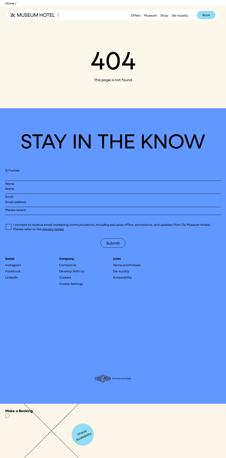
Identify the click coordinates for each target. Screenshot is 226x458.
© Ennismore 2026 (113, 379)
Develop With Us (71, 271)
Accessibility (122, 277)
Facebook (12, 271)
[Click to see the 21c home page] (33, 15)
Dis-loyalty (180, 15)
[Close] (7, 416)
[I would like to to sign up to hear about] (113, 211)
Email (9, 197)
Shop (164, 15)
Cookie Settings (71, 284)
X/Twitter (12, 170)
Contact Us (67, 265)
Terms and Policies (127, 265)
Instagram (13, 265)
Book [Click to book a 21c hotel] (206, 15)
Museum (150, 15)
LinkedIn (11, 277)
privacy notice (53, 229)
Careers (65, 277)
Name (9, 184)
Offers (136, 15)
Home (9, 3)
